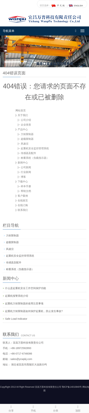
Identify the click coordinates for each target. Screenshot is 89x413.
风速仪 (24, 143)
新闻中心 (23, 162)
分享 (11, 408)
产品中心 (23, 129)
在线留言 (23, 200)
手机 (33, 408)
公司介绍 (26, 119)
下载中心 (23, 181)
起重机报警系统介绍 (16, 295)
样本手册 (26, 186)
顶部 (78, 408)
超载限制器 (27, 138)
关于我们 (23, 115)
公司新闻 (26, 167)
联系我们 (23, 210)
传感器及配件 (28, 153)
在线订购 (23, 205)
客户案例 (23, 195)
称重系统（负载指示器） (35, 157)
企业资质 (26, 124)
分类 (55, 408)
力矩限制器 (27, 134)
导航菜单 (8, 30)
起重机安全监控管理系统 (35, 148)
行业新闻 (26, 172)
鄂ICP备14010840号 (72, 387)
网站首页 (21, 110)
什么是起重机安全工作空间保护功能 (25, 288)
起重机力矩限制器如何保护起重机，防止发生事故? (34, 311)
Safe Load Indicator (16, 318)
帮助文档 (26, 191)
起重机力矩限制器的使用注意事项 (24, 303)
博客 (23, 176)
